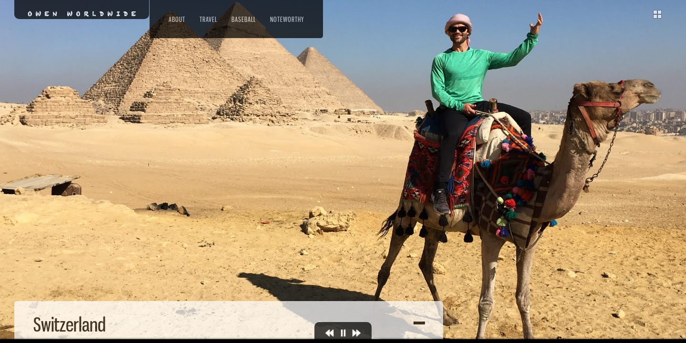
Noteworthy (287, 19)
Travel (208, 19)
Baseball (244, 19)
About (177, 19)
